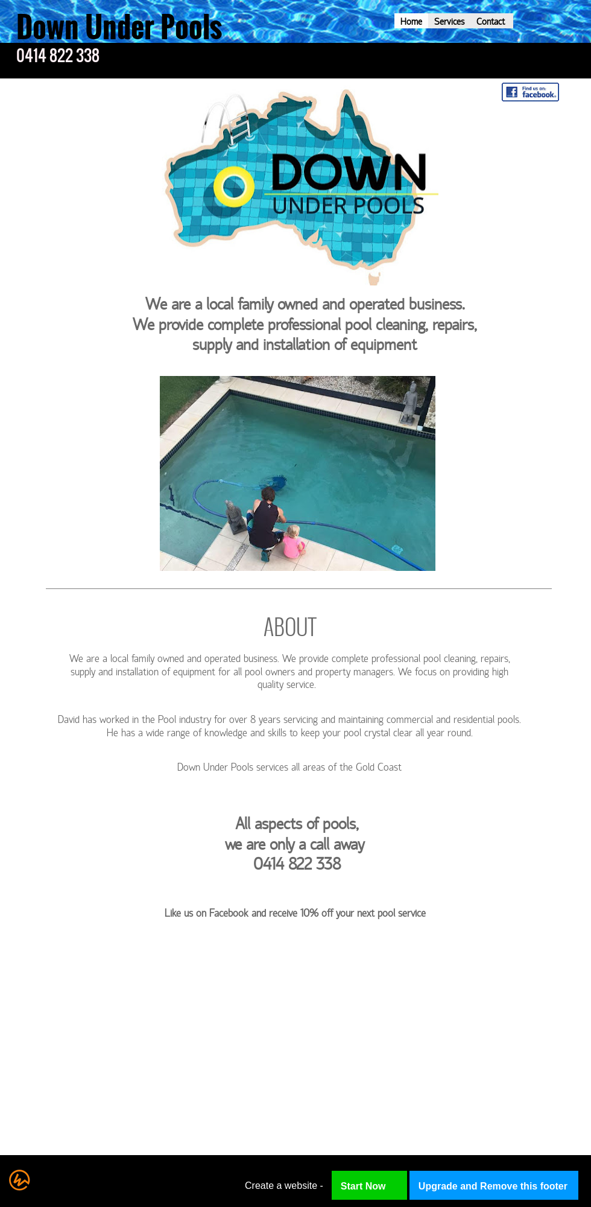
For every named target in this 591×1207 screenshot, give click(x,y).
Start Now (363, 1186)
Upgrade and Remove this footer (493, 1186)
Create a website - (284, 1185)
